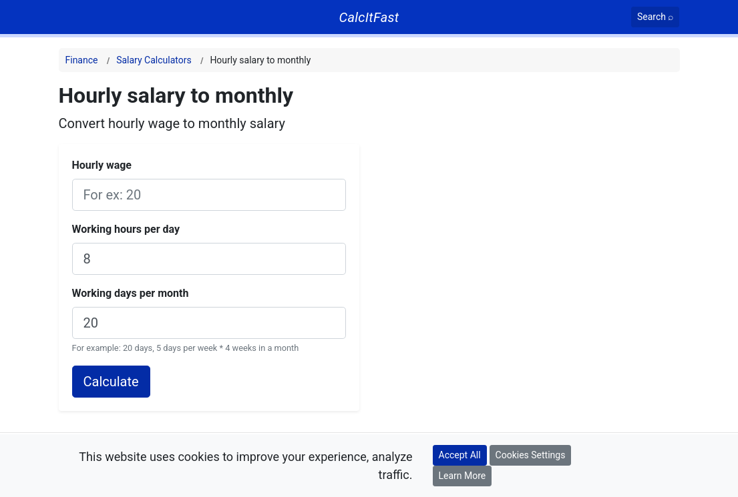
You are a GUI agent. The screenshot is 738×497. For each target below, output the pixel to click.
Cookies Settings (531, 455)
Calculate (111, 382)
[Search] (655, 17)
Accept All (460, 455)
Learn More (462, 475)
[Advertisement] (555, 176)
